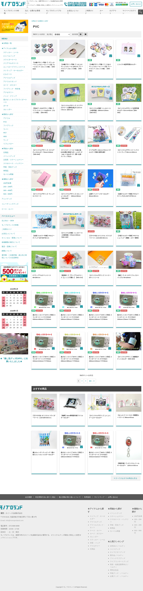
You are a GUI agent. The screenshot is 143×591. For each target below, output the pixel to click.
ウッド (5, 140)
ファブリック (8, 125)
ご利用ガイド (89, 12)
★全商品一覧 (7, 43)
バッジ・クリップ (10, 96)
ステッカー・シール (10, 52)
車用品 (5, 171)
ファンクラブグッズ (117, 558)
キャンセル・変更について (12, 238)
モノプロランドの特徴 (11, 12)
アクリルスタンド (10, 81)
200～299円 (7, 187)
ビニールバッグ (9, 56)
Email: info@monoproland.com (12, 520)
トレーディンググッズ (10, 204)
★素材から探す (43, 21)
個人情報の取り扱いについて (70, 497)
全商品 (34, 21)
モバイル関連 (8, 174)
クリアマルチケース (10, 63)
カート (101, 12)
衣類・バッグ (95, 543)
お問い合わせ (136, 4)
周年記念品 (114, 570)
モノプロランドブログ (53, 12)
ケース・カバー (7, 209)
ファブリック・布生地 (11, 89)
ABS (5, 136)
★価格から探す (7, 179)
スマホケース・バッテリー (13, 163)
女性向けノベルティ (117, 546)
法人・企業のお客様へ (32, 12)
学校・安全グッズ (10, 167)
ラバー (5, 129)
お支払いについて (73, 12)
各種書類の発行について (11, 242)
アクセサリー (8, 92)
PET (5, 133)
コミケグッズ (115, 549)
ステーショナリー (116, 516)
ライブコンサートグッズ (119, 561)
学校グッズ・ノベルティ (119, 573)
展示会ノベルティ (116, 555)
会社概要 (28, 497)
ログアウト (112, 12)
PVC (5, 122)
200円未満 (7, 183)
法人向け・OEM (8, 221)
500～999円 (7, 194)
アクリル (6, 118)
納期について (7, 251)
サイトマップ (99, 497)
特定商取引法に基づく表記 (45, 497)
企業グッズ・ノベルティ (119, 576)
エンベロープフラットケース (14, 67)
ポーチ (5, 106)
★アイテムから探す (9, 48)
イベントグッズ (9, 156)
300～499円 (7, 190)
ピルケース (7, 74)
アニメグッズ (7, 199)
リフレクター (8, 144)
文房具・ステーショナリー (13, 160)
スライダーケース (10, 60)
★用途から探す (7, 148)
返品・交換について (9, 246)
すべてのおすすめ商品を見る (126, 478)
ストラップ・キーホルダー (13, 70)
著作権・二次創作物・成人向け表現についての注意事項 (14, 256)
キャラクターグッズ (117, 552)
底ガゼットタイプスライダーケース (15, 101)
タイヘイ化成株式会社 (14, 513)
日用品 (5, 152)
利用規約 (87, 497)
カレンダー (7, 109)
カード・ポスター (10, 85)
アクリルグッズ (9, 78)
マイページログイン (129, 12)
